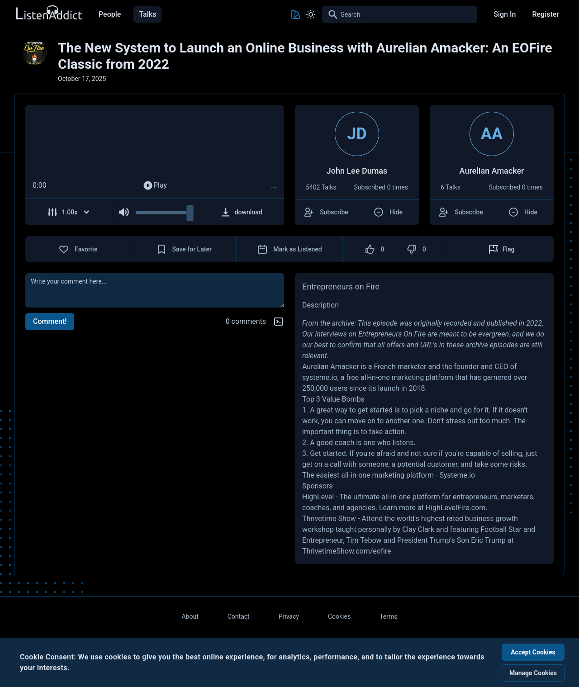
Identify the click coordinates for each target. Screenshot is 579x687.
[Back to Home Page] (48, 13)
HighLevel (318, 497)
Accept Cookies (533, 652)
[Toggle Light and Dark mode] (311, 14)
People (110, 14)
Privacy (289, 616)
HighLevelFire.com (455, 507)
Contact (239, 616)
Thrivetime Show (329, 518)
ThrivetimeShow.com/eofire (346, 551)
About (189, 616)
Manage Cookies (533, 673)
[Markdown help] (278, 321)
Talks (147, 14)
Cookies (339, 616)
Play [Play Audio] (154, 185)
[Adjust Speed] (68, 212)
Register (545, 14)
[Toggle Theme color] (295, 14)
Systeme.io (457, 475)
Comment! (49, 321)
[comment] (154, 290)
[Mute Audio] (124, 212)
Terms (388, 616)
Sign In (505, 14)
